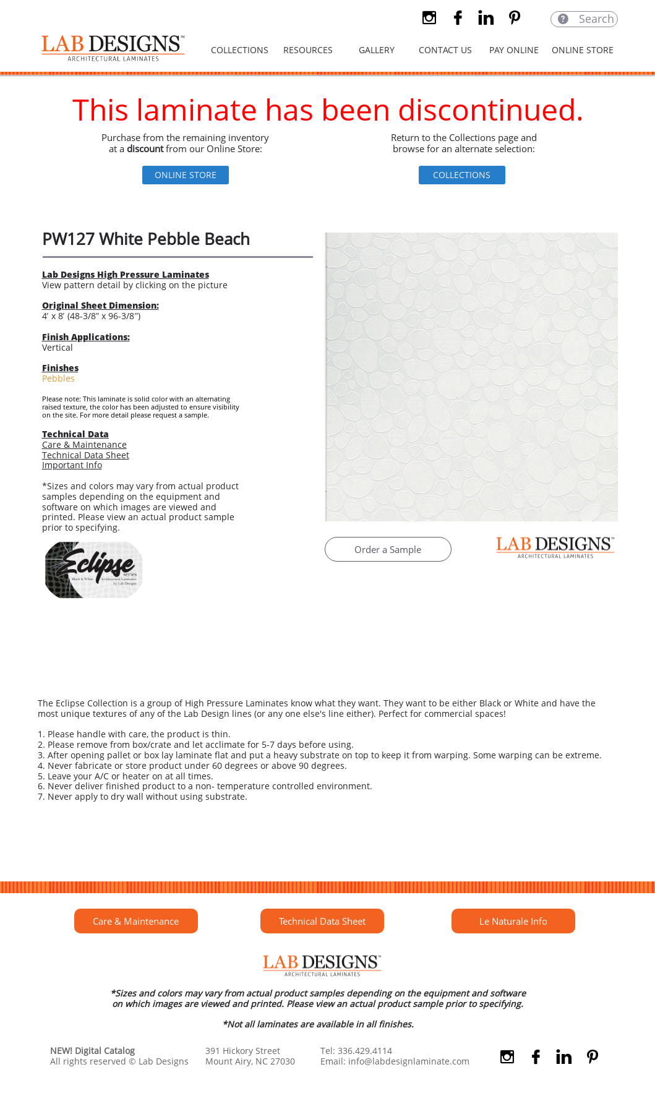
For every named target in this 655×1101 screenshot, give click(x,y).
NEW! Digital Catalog (92, 1050)
